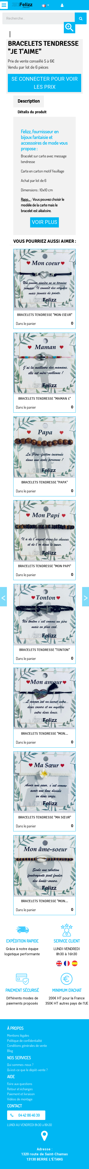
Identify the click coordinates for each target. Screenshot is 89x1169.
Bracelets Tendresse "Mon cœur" (44, 315)
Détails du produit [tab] (32, 112)
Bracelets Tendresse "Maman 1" (44, 399)
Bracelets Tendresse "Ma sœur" (44, 817)
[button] (26, 1115)
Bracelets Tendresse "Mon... (44, 734)
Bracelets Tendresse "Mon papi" (44, 566)
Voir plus (44, 222)
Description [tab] (29, 101)
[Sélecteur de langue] (45, 5)
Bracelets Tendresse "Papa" (44, 482)
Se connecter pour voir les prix (44, 83)
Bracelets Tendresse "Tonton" (44, 650)
